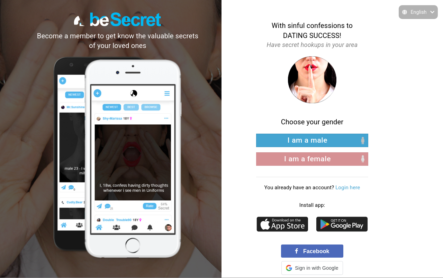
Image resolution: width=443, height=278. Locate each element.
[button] (312, 268)
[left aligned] (312, 140)
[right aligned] (312, 159)
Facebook (312, 251)
